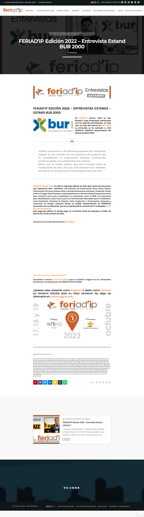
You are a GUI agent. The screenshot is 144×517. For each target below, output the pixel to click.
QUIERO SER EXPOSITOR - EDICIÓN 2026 (19, 2)
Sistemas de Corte (84, 379)
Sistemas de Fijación (99, 379)
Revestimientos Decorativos (85, 376)
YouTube (37, 382)
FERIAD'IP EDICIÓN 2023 (70, 371)
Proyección (38, 376)
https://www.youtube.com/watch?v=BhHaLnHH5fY (49, 281)
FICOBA (81, 371)
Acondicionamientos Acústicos (60, 365)
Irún (107, 371)
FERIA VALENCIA (39, 371)
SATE (50, 379)
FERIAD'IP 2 (48, 361)
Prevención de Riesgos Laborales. (72, 374)
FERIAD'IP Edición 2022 (83, 36)
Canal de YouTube (61, 286)
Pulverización (48, 376)
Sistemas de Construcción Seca (64, 379)
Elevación (75, 368)
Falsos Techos (103, 368)
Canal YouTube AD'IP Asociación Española (56, 368)
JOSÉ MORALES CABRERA (41, 374)
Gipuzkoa (89, 371)
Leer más (67, 445)
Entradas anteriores (60, 36)
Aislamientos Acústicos (82, 365)
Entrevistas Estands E (88, 368)
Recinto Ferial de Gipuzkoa (65, 376)
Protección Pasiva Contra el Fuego (97, 374)
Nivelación (54, 374)
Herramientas (99, 371)
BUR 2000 (37, 368)
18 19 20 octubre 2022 (41, 365)
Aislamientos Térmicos (99, 365)
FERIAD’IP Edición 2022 (43, 192)
